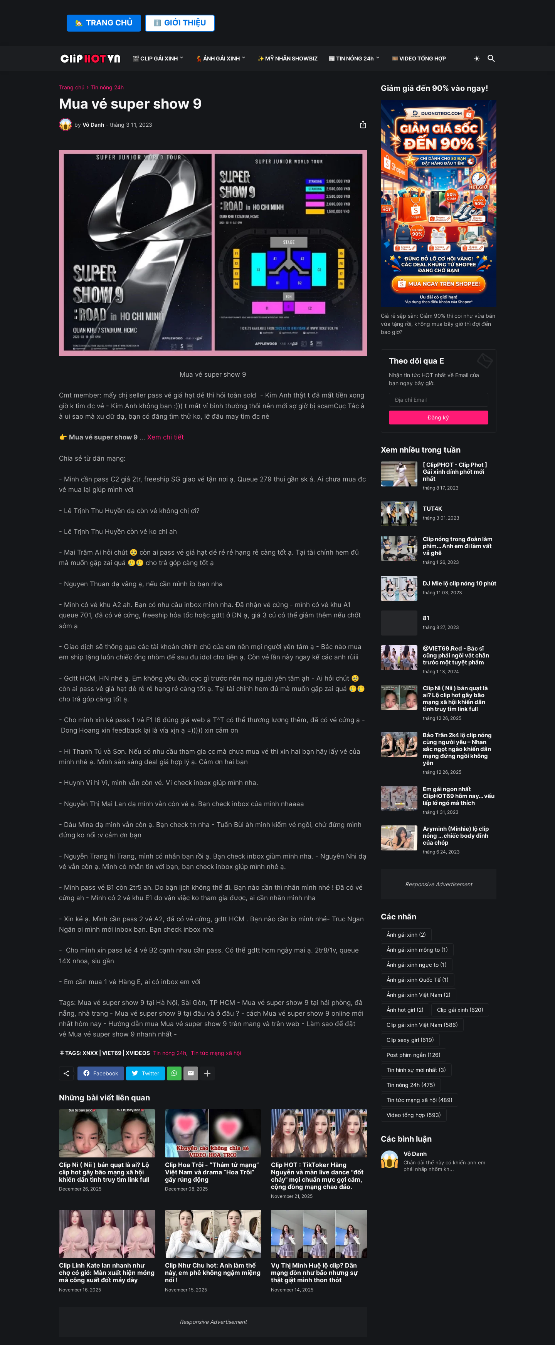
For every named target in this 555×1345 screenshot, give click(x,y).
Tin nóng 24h (107, 87)
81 (426, 618)
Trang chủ (71, 87)
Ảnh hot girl (405, 1010)
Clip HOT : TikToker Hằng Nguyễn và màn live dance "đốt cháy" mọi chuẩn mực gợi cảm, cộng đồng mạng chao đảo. (317, 1176)
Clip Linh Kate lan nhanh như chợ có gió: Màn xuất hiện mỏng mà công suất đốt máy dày (107, 1273)
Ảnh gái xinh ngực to (417, 965)
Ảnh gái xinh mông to (417, 950)
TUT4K (432, 508)
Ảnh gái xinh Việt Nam (419, 995)
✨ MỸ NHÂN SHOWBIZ (287, 58)
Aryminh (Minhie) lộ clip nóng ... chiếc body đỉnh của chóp (456, 835)
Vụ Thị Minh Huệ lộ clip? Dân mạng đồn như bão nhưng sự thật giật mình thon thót (314, 1273)
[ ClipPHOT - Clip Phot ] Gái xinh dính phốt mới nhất (455, 471)
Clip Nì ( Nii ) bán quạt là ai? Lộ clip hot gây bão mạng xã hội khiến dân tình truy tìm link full (104, 1172)
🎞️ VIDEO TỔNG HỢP (419, 58)
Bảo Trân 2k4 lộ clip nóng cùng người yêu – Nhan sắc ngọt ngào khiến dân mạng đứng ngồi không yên (457, 749)
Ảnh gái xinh (406, 935)
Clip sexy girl (410, 1040)
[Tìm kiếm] (489, 58)
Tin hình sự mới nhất (416, 1070)
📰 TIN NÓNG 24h (351, 58)
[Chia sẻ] (360, 124)
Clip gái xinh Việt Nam (422, 1025)
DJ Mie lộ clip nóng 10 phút (459, 583)
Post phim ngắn (414, 1055)
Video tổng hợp (414, 1115)
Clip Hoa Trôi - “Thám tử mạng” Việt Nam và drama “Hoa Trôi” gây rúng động (212, 1172)
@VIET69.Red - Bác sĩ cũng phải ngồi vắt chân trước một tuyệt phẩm (456, 655)
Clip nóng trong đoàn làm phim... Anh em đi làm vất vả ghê (458, 546)
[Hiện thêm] (207, 1073)
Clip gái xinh (460, 1010)
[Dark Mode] (476, 58)
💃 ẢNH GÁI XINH (217, 58)
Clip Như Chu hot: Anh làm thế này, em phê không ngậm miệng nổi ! (213, 1273)
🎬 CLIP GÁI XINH (155, 58)
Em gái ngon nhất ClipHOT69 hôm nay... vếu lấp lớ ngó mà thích (458, 796)
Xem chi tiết (165, 437)
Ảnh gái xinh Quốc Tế (418, 980)
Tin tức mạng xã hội (216, 1053)
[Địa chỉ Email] (438, 400)
